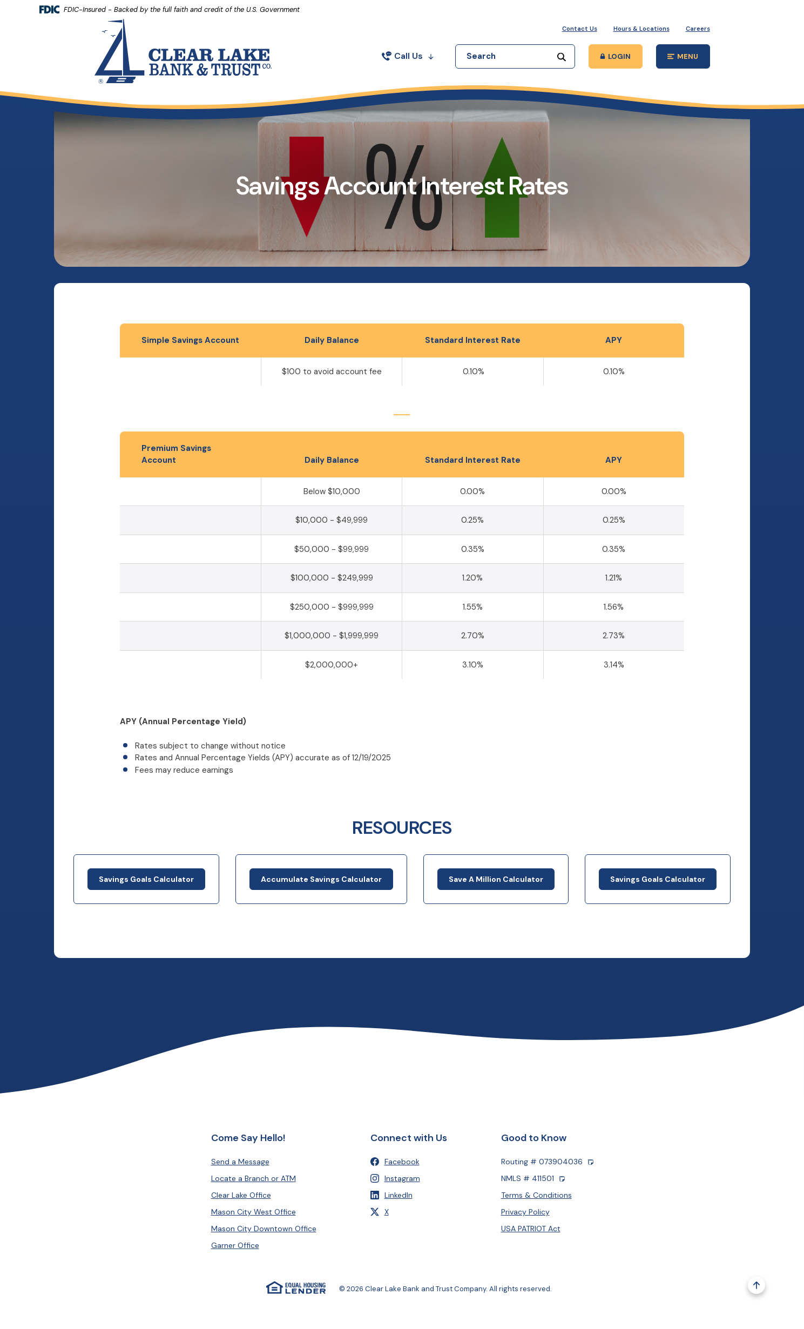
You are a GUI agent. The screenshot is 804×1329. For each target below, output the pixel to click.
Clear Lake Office (241, 1195)
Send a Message (240, 1161)
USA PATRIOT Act (530, 1228)
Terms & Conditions (536, 1195)
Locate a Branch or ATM (253, 1178)
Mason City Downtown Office (263, 1228)
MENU (688, 58)
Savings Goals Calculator (146, 888)
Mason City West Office (253, 1212)
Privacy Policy (525, 1212)
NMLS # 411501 (533, 1178)
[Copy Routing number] (590, 1162)
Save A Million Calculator (496, 888)
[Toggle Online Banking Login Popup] (616, 56)
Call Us (408, 56)
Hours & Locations (641, 28)
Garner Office (235, 1245)
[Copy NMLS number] (562, 1178)
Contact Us (579, 28)
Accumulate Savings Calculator (321, 888)
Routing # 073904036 (547, 1162)
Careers (698, 28)
